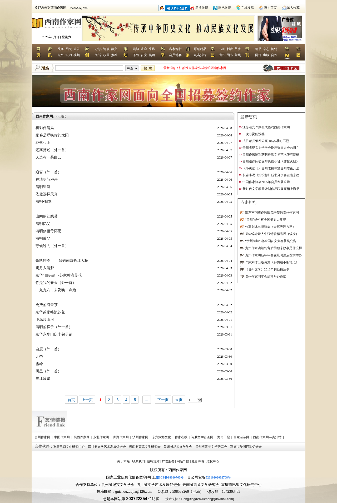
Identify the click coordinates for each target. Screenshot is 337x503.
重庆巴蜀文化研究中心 (69, 446)
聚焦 (238, 55)
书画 (222, 49)
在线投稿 (247, 7)
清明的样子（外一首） (54, 327)
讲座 (144, 49)
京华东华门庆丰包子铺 (54, 334)
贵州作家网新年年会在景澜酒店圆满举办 (273, 255)
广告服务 (168, 461)
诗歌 (106, 49)
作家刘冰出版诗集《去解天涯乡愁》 (270, 227)
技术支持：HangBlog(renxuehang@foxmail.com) (199, 499)
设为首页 (270, 7)
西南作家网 (44, 116)
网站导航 (183, 461)
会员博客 (175, 55)
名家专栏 (175, 49)
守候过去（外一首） (52, 246)
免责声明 (197, 461)
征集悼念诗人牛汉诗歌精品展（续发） (272, 234)
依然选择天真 (47, 194)
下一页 (162, 400)
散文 (114, 49)
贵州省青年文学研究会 (211, 446)
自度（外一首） (48, 349)
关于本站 (123, 461)
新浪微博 (201, 7)
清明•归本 (44, 202)
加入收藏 (293, 7)
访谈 (136, 49)
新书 (258, 49)
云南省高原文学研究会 (145, 446)
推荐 (114, 55)
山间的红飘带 (47, 216)
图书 (230, 55)
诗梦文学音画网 (202, 437)
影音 (230, 49)
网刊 (258, 55)
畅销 (274, 49)
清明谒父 (43, 238)
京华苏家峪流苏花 (50, 312)
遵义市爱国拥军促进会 (246, 446)
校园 (106, 55)
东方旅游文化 (162, 437)
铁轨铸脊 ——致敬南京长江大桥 (62, 261)
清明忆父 (43, 224)
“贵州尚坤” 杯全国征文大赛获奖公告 (270, 241)
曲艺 (222, 55)
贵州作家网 (42, 437)
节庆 (238, 49)
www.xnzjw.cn (79, 7)
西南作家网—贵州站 (267, 437)
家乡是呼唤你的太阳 (52, 135)
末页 (178, 400)
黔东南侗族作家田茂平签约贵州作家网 (272, 212)
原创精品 (200, 49)
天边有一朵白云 (48, 157)
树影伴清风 (45, 128)
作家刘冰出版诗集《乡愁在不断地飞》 (272, 262)
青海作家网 (121, 437)
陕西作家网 (82, 437)
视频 (76, 55)
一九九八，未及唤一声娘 (56, 290)
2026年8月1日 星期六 (56, 37)
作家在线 (181, 437)
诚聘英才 (153, 461)
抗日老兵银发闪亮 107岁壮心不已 (265, 141)
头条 (61, 49)
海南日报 (224, 437)
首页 (71, 400)
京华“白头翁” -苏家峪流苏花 (59, 275)
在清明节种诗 (47, 179)
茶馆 (136, 55)
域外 (61, 55)
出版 (266, 55)
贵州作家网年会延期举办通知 (265, 276)
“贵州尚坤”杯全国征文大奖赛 (265, 219)
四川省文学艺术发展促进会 (107, 446)
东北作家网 (101, 437)
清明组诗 (43, 187)
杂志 (266, 49)
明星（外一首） (48, 371)
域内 (69, 55)
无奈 (39, 356)
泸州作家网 (140, 437)
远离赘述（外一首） (52, 150)
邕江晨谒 (43, 379)
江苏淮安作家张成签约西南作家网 (202, 68)
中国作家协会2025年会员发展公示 (266, 182)
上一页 (87, 400)
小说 (98, 49)
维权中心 (212, 461)
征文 (144, 55)
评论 (98, 55)
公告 (76, 49)
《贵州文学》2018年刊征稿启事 (267, 269)
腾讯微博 (224, 7)
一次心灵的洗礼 (253, 134)
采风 (152, 49)
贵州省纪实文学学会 (178, 446)
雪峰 (39, 364)
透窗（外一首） (48, 172)
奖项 (152, 55)
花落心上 (43, 143)
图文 (69, 49)
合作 (274, 55)
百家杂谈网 (242, 437)
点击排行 (200, 55)
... (146, 400)
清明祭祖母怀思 (48, 231)
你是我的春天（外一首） (56, 283)
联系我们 (138, 461)
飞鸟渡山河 (45, 320)
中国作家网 (62, 437)
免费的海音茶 (47, 305)
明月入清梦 (45, 268)
